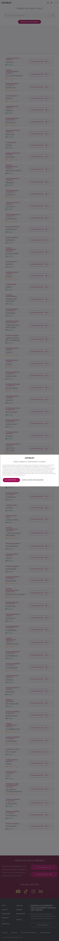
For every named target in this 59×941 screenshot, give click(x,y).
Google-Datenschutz (19, 475)
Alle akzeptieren (10, 480)
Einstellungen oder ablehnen (32, 480)
